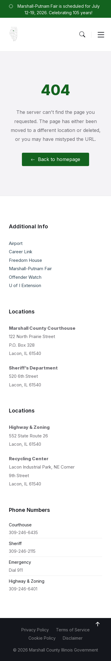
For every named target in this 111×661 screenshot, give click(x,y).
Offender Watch (25, 277)
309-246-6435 (23, 532)
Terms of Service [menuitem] (73, 629)
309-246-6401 (23, 588)
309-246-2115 (22, 551)
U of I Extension (25, 285)
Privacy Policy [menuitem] (35, 629)
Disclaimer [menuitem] (73, 638)
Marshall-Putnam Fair (30, 268)
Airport (15, 243)
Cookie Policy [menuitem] (42, 638)
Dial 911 (16, 570)
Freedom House (25, 260)
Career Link (20, 251)
